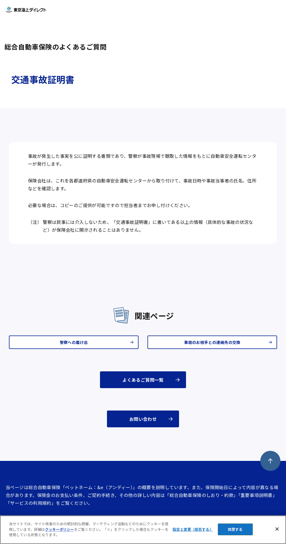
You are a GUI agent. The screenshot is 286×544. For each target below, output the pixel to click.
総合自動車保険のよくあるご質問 (55, 46)
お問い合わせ (143, 419)
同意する (235, 529)
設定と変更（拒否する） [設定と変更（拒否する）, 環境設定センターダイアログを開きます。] (193, 529)
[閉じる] (277, 529)
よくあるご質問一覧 (142, 379)
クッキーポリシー (59, 529)
